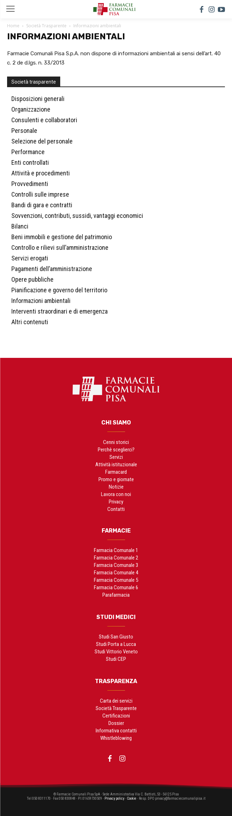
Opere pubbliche (32, 279)
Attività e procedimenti (40, 173)
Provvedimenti (29, 183)
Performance (28, 152)
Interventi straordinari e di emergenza (59, 311)
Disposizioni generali (37, 98)
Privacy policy (114, 798)
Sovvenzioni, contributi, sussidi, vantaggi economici (77, 215)
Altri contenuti (29, 322)
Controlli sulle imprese (40, 194)
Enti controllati (30, 162)
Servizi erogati (29, 258)
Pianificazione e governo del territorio (59, 290)
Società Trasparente (46, 26)
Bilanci (19, 226)
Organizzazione (30, 109)
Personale (24, 130)
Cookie (131, 798)
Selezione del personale (42, 141)
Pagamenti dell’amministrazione (51, 268)
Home (13, 26)
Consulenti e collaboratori (44, 120)
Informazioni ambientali (40, 300)
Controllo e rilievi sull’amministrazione (59, 247)
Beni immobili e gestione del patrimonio (61, 237)
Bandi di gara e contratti (41, 205)
